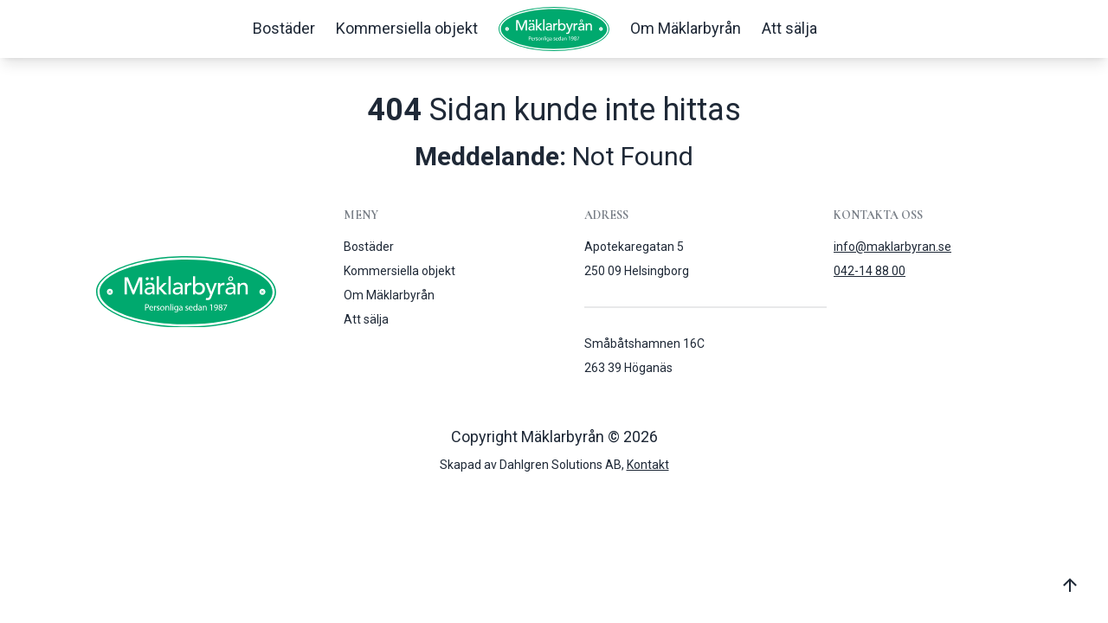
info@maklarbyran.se (892, 247)
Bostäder (284, 28)
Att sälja (789, 28)
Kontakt (648, 465)
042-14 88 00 (869, 271)
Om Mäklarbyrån (685, 28)
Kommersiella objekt (407, 28)
